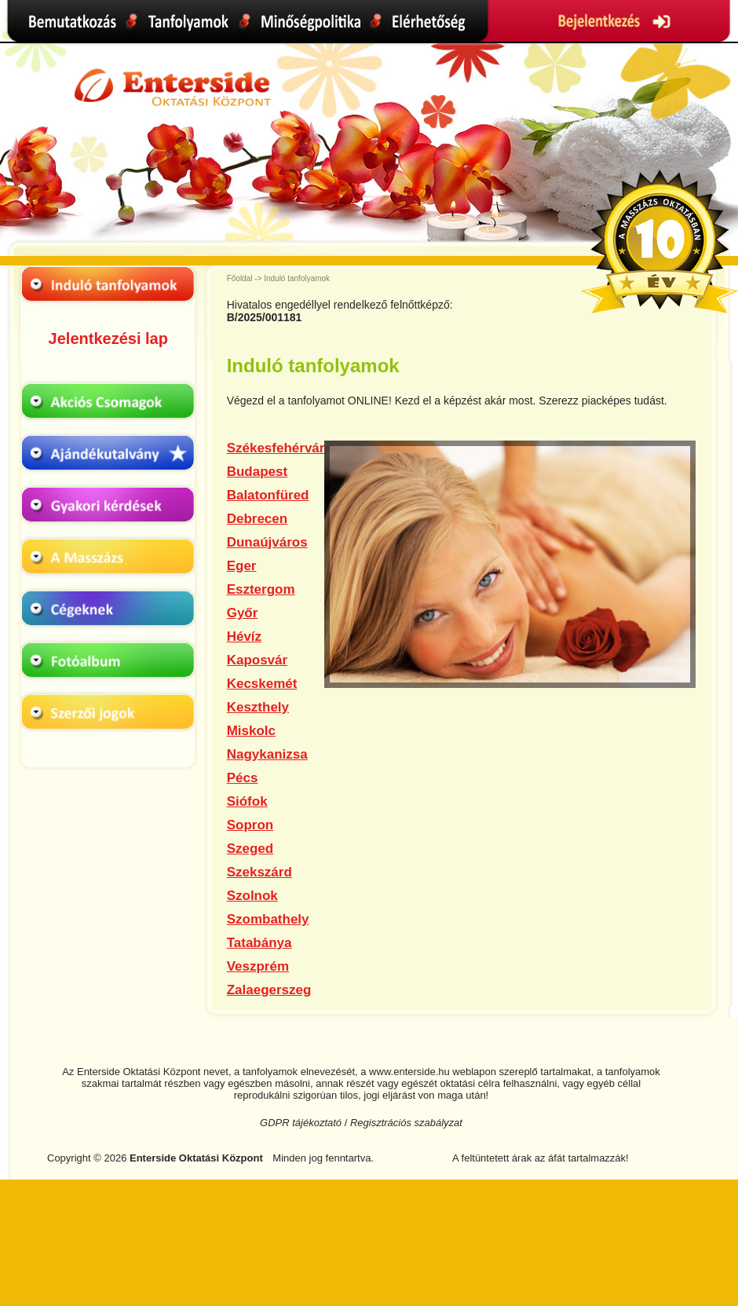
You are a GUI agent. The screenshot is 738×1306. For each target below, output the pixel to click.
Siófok (247, 801)
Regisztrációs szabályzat (406, 1123)
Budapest (257, 471)
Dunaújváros (267, 542)
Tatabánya (259, 942)
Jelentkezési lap (108, 338)
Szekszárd (259, 872)
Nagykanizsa (267, 754)
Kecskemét (262, 683)
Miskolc (251, 730)
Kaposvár (257, 660)
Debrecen (257, 518)
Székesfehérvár (276, 448)
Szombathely (268, 919)
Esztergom (261, 589)
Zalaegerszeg (269, 989)
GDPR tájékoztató (301, 1123)
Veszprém (258, 966)
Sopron (250, 825)
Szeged (250, 848)
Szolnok (252, 895)
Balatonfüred (268, 495)
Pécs (242, 777)
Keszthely (258, 707)
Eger (242, 565)
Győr (242, 612)
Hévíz (244, 636)
